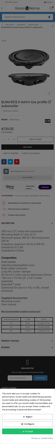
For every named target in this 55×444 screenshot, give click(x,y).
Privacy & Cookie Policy (42, 438)
